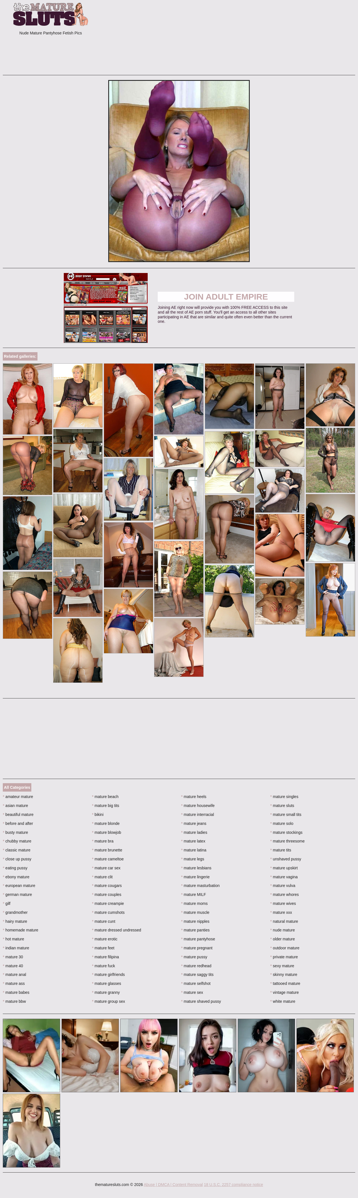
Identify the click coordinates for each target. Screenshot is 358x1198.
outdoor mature (284, 948)
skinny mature (283, 974)
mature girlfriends (108, 974)
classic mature (16, 850)
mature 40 (13, 966)
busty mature (15, 832)
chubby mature (17, 841)
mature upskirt (284, 868)
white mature (282, 1001)
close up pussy (17, 859)
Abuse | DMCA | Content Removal (173, 1184)
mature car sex (106, 868)
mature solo (281, 823)
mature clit (102, 877)
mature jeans (193, 823)
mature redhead (196, 966)
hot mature (13, 939)
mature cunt (103, 921)
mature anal (14, 974)
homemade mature (20, 930)
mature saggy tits (197, 974)
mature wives (283, 903)
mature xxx (281, 912)
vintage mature (284, 992)
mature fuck (103, 966)
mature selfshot (196, 983)
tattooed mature (285, 983)
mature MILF (193, 894)
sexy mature (282, 966)
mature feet (103, 948)
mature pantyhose (198, 939)
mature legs (192, 859)
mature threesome (287, 841)
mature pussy (194, 957)
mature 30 (13, 957)
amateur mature (18, 796)
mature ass (14, 983)
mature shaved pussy (201, 1001)
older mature (282, 939)
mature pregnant (197, 948)
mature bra (103, 841)
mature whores (284, 894)
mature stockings (286, 832)
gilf (6, 903)
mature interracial (197, 814)
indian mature (16, 948)
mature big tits (105, 805)
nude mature (282, 930)
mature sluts (282, 805)
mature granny (106, 992)
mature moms (194, 903)
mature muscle (195, 912)
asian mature (15, 805)
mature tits (280, 850)
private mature (284, 957)
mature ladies (194, 832)
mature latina (193, 850)
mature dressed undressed (116, 930)
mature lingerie (195, 877)
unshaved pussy (285, 859)
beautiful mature (18, 814)
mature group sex (108, 1001)
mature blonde (106, 823)
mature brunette (107, 850)
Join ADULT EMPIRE (226, 296)
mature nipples (195, 921)
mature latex (193, 841)
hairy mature (15, 921)
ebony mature (16, 877)
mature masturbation (200, 885)
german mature (17, 894)
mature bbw (14, 1001)
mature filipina (105, 957)
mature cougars (107, 885)
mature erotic (104, 939)
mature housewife (198, 805)
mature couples (106, 894)
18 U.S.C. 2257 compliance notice (233, 1184)
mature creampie (108, 903)
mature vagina (284, 877)
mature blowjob (106, 832)
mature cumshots (108, 912)
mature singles (284, 796)
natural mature (284, 921)
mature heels (193, 796)
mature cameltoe (108, 859)
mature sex (192, 992)
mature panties (195, 930)
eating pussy (15, 868)
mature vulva (282, 885)
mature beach (105, 796)
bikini (97, 814)
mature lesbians (196, 868)
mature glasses (106, 983)
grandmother (15, 912)
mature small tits (285, 814)
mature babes (16, 992)
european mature (19, 885)
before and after (18, 823)
